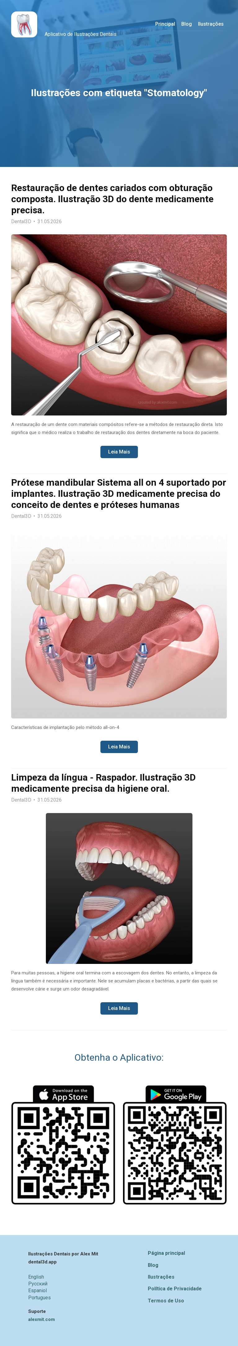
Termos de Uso (166, 1301)
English (36, 1277)
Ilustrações (161, 1277)
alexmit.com (41, 1319)
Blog (153, 1265)
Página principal (166, 1253)
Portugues (39, 1298)
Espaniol (37, 1290)
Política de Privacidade (175, 1289)
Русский (37, 1284)
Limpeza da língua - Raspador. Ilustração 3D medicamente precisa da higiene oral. (103, 783)
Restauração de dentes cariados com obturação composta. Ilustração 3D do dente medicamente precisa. (112, 198)
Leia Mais (119, 452)
